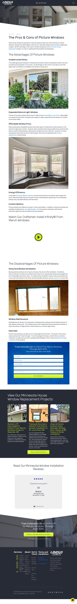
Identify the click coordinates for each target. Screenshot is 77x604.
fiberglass (33, 209)
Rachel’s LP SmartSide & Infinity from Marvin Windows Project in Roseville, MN (17, 428)
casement (56, 278)
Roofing (21, 557)
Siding (21, 562)
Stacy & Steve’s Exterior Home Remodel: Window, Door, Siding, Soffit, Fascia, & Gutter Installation (58, 429)
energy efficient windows (25, 195)
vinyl (25, 209)
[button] (73, 600)
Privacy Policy (42, 563)
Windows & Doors (21, 559)
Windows (18, 34)
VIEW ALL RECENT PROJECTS (38, 452)
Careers (27, 574)
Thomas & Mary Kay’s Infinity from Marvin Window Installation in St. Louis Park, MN (38, 427)
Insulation (22, 565)
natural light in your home (51, 115)
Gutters (21, 555)
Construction (23, 571)
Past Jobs (27, 572)
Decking (21, 563)
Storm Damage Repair (21, 568)
